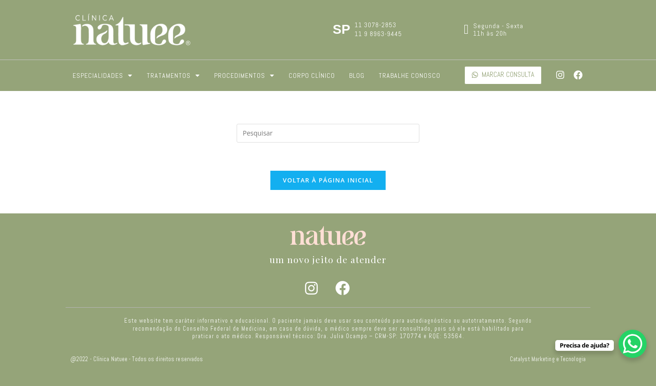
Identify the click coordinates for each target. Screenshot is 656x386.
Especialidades (103, 75)
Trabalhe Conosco (409, 75)
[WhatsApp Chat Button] (633, 344)
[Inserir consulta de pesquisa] (328, 133)
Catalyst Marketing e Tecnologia (548, 359)
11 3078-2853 (375, 25)
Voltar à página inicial (328, 180)
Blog (357, 75)
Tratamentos (173, 75)
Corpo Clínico (312, 75)
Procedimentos (244, 75)
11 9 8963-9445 (378, 34)
